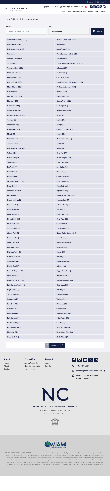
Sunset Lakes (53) (13, 228)
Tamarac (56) (61, 209)
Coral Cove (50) (13, 243)
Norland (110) (61, 92)
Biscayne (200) (61, 59)
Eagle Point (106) (62, 96)
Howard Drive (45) (63, 276)
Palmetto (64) (12, 176)
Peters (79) (60, 134)
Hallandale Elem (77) (64, 139)
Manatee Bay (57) (62, 200)
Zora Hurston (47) (62, 261)
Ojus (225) (11, 54)
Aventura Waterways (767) (17, 40)
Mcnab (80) (11, 134)
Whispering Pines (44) (64, 280)
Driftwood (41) (61, 304)
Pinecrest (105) (12, 101)
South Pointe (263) (63, 49)
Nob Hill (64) (61, 172)
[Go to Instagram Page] (94, 6)
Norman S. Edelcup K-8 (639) (66, 40)
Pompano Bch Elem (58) (65, 195)
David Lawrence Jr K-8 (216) (66, 54)
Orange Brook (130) (14, 82)
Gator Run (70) (61, 153)
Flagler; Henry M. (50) (64, 243)
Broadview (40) (12, 313)
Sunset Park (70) (13, 158)
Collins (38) (60, 323)
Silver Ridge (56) (13, 209)
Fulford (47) (60, 257)
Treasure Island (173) (15, 68)
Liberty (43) (60, 290)
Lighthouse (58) (62, 191)
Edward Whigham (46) (15, 271)
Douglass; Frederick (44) (16, 280)
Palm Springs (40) (13, 318)
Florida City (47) (13, 266)
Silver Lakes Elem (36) (64, 332)
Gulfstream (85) (13, 125)
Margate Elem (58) (63, 186)
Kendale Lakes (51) (14, 238)
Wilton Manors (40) (63, 313)
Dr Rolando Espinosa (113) (66, 87)
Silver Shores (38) (13, 323)
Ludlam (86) (60, 120)
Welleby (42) (61, 299)
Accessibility (60, 406)
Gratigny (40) (61, 309)
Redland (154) (61, 73)
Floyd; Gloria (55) (13, 219)
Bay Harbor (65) (62, 167)
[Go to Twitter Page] (101, 6)
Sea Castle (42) (12, 299)
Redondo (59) (12, 186)
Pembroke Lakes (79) (15, 139)
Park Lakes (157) (13, 73)
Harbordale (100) (13, 106)
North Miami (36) (62, 337)
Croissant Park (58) (14, 191)
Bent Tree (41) (12, 304)
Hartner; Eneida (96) (63, 110)
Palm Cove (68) (62, 162)
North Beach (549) (14, 44)
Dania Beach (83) (13, 129)
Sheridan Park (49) (14, 252)
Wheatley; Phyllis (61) (15, 181)
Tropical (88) (11, 120)
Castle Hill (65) (12, 172)
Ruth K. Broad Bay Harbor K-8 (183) (69, 63)
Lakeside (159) (61, 68)
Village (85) (60, 125)
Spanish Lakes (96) (14, 110)
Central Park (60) (62, 181)
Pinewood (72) (61, 143)
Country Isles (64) (62, 176)
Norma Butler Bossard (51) (66, 233)
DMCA (50, 406)
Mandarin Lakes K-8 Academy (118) (69, 82)
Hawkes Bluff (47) (13, 257)
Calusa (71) (11, 153)
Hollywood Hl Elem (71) (16, 148)
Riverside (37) (12, 332)
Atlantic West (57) (63, 205)
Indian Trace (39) (62, 318)
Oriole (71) (60, 148)
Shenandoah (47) (13, 261)
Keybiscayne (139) (14, 77)
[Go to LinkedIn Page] (104, 6)
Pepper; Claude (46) (63, 271)
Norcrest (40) (12, 309)
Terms (43, 406)
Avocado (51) (61, 238)
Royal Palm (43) (13, 290)
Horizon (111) (12, 92)
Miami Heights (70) (63, 158)
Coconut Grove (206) (14, 59)
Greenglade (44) (62, 285)
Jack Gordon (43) (13, 294)
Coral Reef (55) (62, 219)
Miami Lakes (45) (13, 276)
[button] (97, 31)
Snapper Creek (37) (63, 327)
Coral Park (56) (62, 214)
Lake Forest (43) (62, 294)
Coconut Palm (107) (14, 96)
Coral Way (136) (62, 77)
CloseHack (61, 414)
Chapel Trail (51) (13, 233)
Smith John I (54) (13, 224)
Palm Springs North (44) (16, 285)
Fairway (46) (61, 266)
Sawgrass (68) (12, 162)
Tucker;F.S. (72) (12, 143)
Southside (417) (62, 44)
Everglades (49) (13, 247)
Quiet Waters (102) (63, 101)
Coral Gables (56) (13, 214)
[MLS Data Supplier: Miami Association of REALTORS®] (55, 446)
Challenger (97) (62, 106)
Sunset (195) (11, 63)
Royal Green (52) (62, 228)
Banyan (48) (60, 252)
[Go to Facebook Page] (91, 6)
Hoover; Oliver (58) (14, 200)
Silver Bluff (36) (13, 337)
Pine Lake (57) (12, 205)
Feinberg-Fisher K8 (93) (16, 115)
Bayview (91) (61, 115)
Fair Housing (72, 406)
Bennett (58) (11, 195)
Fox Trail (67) (12, 167)
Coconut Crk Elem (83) (64, 129)
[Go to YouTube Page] (97, 6)
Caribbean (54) (61, 224)
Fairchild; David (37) (14, 327)
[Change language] (86, 7)
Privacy (36, 406)
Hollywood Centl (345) (15, 49)
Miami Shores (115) (14, 87)
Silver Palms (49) (62, 247)
